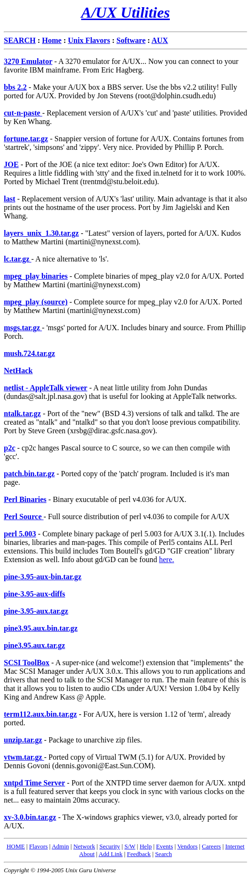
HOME (16, 846)
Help (146, 846)
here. (166, 559)
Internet (234, 846)
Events (164, 846)
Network (84, 846)
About (87, 853)
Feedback (139, 853)
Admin (60, 846)
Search (163, 853)
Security (109, 846)
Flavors (38, 846)
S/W (130, 846)
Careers (211, 846)
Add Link (111, 853)
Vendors (187, 846)
